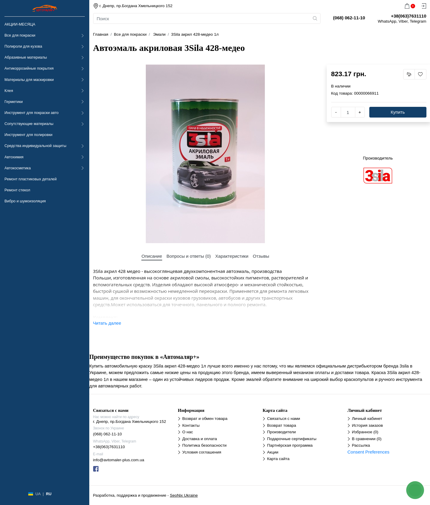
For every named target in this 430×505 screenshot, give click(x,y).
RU (48, 494)
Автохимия (14, 157)
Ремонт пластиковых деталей (30, 179)
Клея (8, 90)
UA (37, 494)
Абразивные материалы (25, 57)
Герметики (13, 101)
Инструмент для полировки (28, 134)
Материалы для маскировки (29, 79)
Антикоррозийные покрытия (29, 68)
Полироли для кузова (23, 46)
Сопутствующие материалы (28, 123)
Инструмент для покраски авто (31, 112)
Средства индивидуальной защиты (35, 145)
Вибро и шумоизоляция (25, 201)
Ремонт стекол (17, 190)
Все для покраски (19, 35)
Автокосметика (17, 168)
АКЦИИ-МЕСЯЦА (19, 24)
